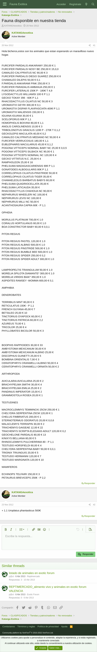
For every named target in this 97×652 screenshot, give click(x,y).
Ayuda (64, 626)
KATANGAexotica (13, 25)
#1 (94, 45)
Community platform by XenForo (27, 633)
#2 (94, 505)
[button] (5, 529)
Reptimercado (33, 576)
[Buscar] (93, 4)
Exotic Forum (33, 594)
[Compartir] (90, 45)
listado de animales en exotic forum (31, 573)
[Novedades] (86, 4)
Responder (89, 483)
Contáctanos (8, 626)
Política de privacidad (48, 626)
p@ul (11, 576)
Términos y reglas (26, 626)
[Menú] (5, 4)
